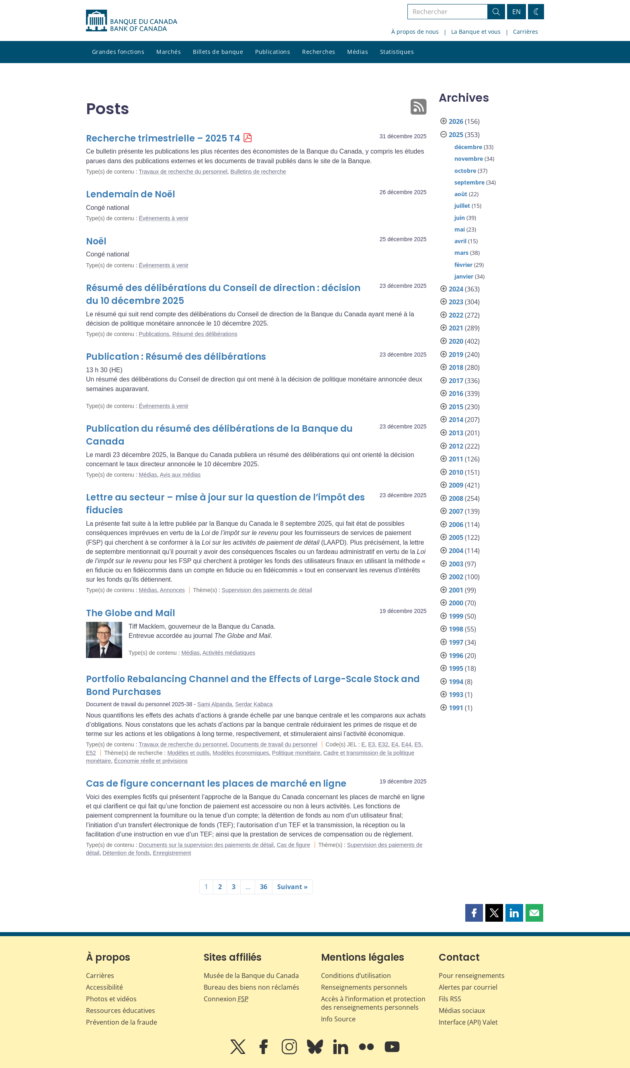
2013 (456, 432)
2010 (456, 472)
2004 (456, 550)
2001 (456, 590)
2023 (456, 301)
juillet (462, 205)
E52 (91, 753)
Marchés (168, 51)
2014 (456, 419)
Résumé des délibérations (204, 334)
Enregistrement (172, 853)
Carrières (525, 31)
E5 (418, 744)
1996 (456, 655)
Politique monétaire (296, 753)
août (460, 194)
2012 (456, 446)
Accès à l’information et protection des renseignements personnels (373, 1003)
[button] (474, 913)
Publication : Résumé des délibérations (176, 357)
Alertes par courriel (468, 987)
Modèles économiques (241, 753)
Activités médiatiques (229, 653)
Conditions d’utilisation (356, 975)
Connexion (226, 998)
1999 (456, 616)
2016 (456, 393)
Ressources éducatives (120, 1010)
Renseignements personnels (364, 987)
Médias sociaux (462, 1010)
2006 (456, 524)
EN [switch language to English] (516, 11)
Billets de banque (218, 51)
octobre (465, 170)
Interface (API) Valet (468, 1022)
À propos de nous (415, 31)
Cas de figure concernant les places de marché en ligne (216, 783)
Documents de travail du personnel (274, 744)
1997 (456, 642)
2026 (456, 121)
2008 (456, 498)
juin (459, 217)
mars (461, 252)
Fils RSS (450, 998)
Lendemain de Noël (130, 194)
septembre (469, 182)
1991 (456, 707)
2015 (456, 406)
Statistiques (397, 51)
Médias (357, 51)
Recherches (318, 51)
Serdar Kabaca (253, 704)
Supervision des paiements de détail (267, 590)
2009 (456, 485)
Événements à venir (164, 218)
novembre (468, 158)
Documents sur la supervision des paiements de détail (206, 845)
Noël (96, 241)
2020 (456, 341)
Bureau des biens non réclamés (251, 987)
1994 (456, 681)
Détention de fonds (126, 853)
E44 (406, 744)
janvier (463, 276)
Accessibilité (104, 987)
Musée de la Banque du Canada (251, 975)
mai (459, 229)
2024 (456, 289)
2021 (456, 328)
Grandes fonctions (118, 51)
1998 (456, 629)
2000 (456, 603)
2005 (456, 537)
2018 (456, 367)
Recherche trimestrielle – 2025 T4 (163, 138)
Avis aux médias (180, 474)
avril (460, 241)
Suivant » (292, 886)
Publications (272, 51)
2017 (456, 380)
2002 (456, 576)
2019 (456, 354)
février (463, 265)
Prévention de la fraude (121, 1022)
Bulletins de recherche (258, 171)
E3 (371, 744)
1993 (456, 694)
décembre (468, 147)
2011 (456, 459)
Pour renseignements (472, 975)
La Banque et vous (476, 31)
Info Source (338, 1019)
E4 (394, 744)
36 (263, 886)
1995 (456, 668)
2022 (456, 315)
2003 (456, 564)
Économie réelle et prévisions (151, 761)
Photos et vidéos (111, 998)
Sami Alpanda (214, 704)
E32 (383, 744)
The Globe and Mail (130, 613)
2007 (456, 511)
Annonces (172, 590)
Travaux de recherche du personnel (183, 171)
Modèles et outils (188, 753)
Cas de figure (293, 845)
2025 (456, 134)
